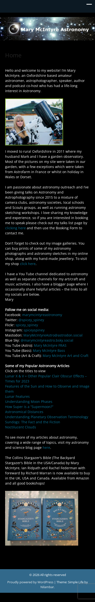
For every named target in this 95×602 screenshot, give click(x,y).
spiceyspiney (34, 330)
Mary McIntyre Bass (49, 350)
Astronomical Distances (24, 411)
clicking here (15, 228)
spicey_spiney (27, 325)
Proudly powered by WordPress (30, 582)
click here (28, 263)
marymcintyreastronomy (42, 314)
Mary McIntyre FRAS (50, 345)
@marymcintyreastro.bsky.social (47, 340)
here (46, 447)
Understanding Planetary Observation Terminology (46, 417)
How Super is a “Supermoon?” (29, 406)
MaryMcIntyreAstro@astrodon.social (53, 335)
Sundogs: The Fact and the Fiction (32, 422)
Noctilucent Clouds (20, 427)
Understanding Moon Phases (28, 401)
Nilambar (47, 587)
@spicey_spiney (31, 320)
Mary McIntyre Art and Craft (65, 355)
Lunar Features (17, 396)
